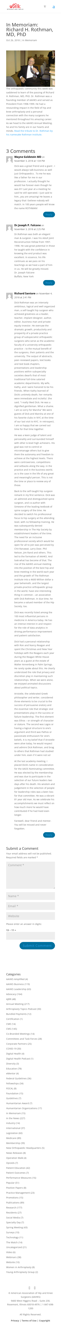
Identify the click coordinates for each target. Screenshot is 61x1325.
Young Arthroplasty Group (20, 1272)
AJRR (8, 999)
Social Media (13, 1217)
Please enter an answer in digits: (24, 924)
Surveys (10, 1232)
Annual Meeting (15, 1003)
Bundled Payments (16, 1013)
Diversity (11, 1063)
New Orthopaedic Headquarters (23, 1147)
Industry (10, 1123)
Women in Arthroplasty (18, 1267)
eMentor (10, 1073)
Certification (12, 1018)
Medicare (11, 1138)
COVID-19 (11, 1048)
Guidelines (12, 1098)
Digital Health (13, 1053)
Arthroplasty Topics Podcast (21, 1008)
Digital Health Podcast (18, 1058)
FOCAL (9, 1088)
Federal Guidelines (16, 1078)
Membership (13, 1143)
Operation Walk (14, 1157)
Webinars (11, 1257)
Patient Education (15, 1167)
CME (8, 1023)
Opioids (10, 1162)
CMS (8, 1028)
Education (11, 1068)
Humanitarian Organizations (21, 1108)
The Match (12, 1242)
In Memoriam (29, 40)
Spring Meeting (14, 1227)
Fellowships (12, 1083)
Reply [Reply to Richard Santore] (49, 834)
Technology (12, 1237)
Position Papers (14, 1187)
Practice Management (18, 1192)
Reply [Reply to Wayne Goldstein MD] (49, 214)
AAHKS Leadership (16, 989)
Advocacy (11, 994)
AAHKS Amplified (15, 979)
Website (10, 1262)
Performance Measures (19, 1177)
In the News (12, 1118)
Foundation (12, 1093)
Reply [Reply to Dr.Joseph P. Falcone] (49, 282)
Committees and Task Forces (21, 1038)
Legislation (12, 1133)
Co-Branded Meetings (18, 1033)
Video (9, 1252)
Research (11, 1207)
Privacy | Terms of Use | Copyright (30, 1320)
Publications (13, 1202)
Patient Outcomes (16, 1172)
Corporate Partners (16, 1043)
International (13, 1128)
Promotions (12, 1197)
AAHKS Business (15, 984)
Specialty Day (13, 1222)
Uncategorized (14, 1247)
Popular (10, 1182)
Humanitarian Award (17, 1103)
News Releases (14, 1152)
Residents (11, 1212)
